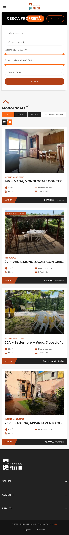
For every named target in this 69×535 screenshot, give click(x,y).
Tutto (8, 114)
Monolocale (18, 177)
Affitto (20, 114)
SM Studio (52, 524)
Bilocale (8, 177)
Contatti (41, 529)
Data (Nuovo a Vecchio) (53, 114)
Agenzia (27, 529)
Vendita (55, 18)
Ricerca (34, 81)
